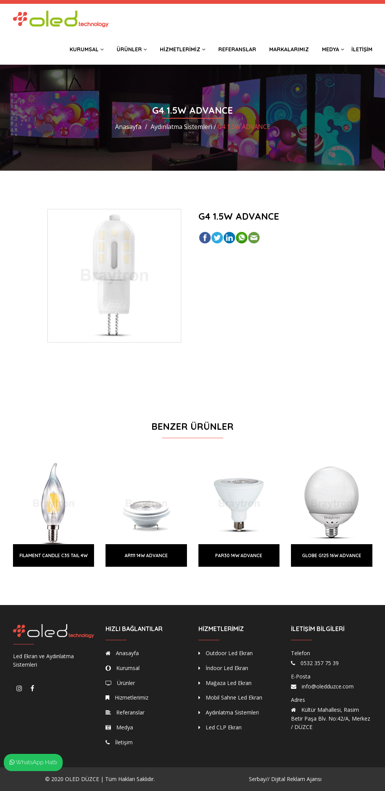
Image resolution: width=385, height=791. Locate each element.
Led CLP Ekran (220, 727)
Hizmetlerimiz (182, 49)
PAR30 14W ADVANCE (238, 555)
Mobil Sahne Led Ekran (230, 697)
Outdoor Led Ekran (225, 653)
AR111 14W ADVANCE (146, 555)
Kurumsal (87, 49)
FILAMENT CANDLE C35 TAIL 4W (53, 555)
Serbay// (259, 779)
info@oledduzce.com (328, 686)
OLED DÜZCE (82, 779)
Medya (333, 49)
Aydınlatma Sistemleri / (183, 126)
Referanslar (237, 49)
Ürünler (132, 49)
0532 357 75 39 (320, 663)
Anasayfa (128, 126)
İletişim (361, 49)
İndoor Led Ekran (223, 668)
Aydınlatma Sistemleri (228, 712)
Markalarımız (289, 49)
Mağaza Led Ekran (225, 683)
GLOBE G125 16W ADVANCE (331, 555)
